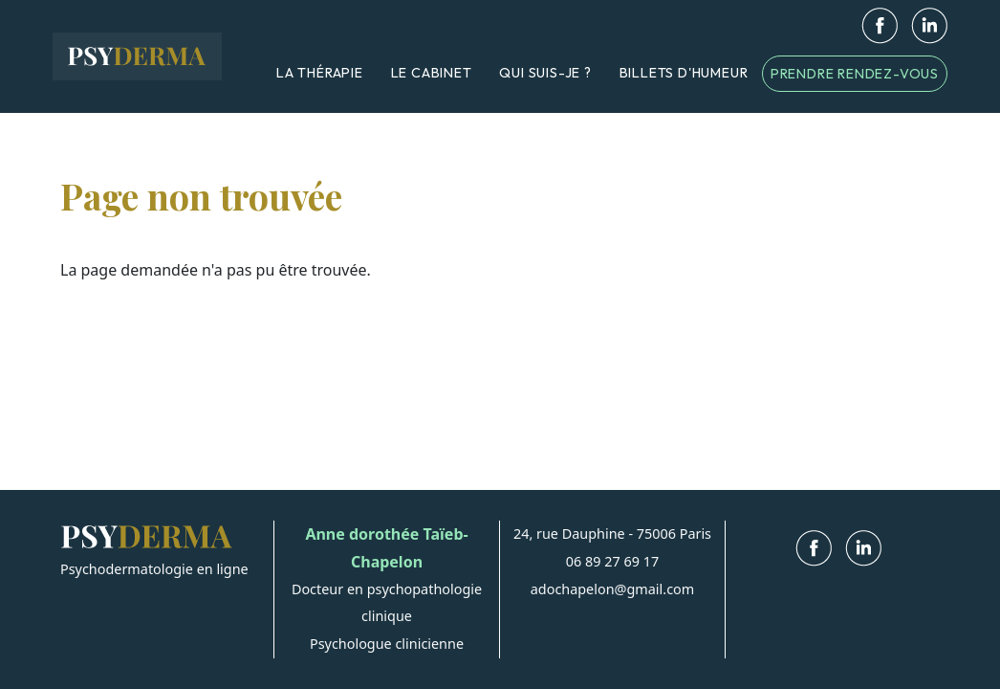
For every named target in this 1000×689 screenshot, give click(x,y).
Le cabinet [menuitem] (431, 72)
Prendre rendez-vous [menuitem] (855, 73)
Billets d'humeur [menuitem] (684, 72)
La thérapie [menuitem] (319, 72)
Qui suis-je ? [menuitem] (545, 72)
